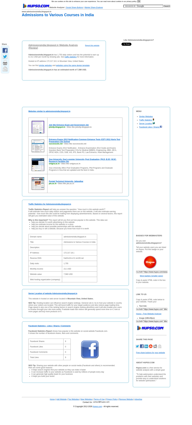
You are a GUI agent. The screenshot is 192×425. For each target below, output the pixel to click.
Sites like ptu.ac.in (66, 183)
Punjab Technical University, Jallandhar (66, 181)
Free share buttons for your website (150, 353)
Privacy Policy (112, 399)
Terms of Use (99, 399)
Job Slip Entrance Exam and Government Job (69, 125)
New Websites (86, 399)
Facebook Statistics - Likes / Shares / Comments (49, 326)
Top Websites (73, 399)
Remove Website (126, 399)
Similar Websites (146, 116)
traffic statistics (70, 57)
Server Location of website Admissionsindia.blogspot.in (52, 293)
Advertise (138, 399)
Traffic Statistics (146, 120)
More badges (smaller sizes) (151, 276)
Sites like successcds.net (75, 144)
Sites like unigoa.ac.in (70, 164)
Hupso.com (97, 406)
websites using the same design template (72, 65)
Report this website (92, 45)
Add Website (61, 399)
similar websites (45, 65)
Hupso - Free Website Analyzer (149, 314)
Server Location (147, 123)
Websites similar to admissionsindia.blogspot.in (49, 111)
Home (52, 399)
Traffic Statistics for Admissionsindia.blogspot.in (49, 204)
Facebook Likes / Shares (150, 127)
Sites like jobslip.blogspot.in (79, 127)
